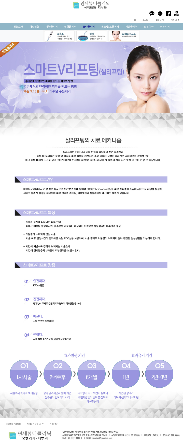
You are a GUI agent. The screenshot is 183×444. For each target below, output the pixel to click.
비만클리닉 (131, 27)
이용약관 (54, 424)
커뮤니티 (165, 27)
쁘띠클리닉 (89, 27)
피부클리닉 (52, 27)
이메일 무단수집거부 (35, 424)
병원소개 (18, 27)
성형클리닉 (70, 27)
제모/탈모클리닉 (110, 27)
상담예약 (149, 27)
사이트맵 (175, 20)
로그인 (146, 20)
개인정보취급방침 (13, 424)
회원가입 (160, 20)
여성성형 (34, 27)
